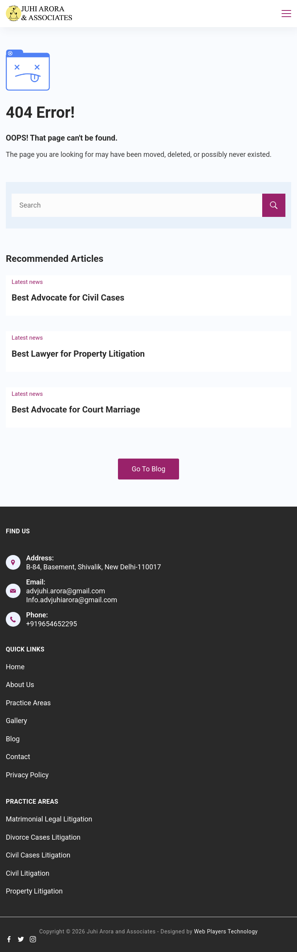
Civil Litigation (28, 873)
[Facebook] (9, 939)
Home (15, 667)
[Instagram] (33, 939)
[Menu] (286, 13)
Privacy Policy (27, 775)
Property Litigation (34, 891)
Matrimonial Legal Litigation (49, 819)
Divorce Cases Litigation (43, 837)
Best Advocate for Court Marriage (76, 409)
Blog (13, 739)
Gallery (16, 721)
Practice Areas (28, 703)
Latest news (27, 281)
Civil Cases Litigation (38, 855)
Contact (18, 757)
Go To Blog (148, 469)
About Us (20, 684)
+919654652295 (51, 624)
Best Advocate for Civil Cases (68, 297)
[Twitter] (21, 939)
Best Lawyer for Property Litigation (78, 354)
